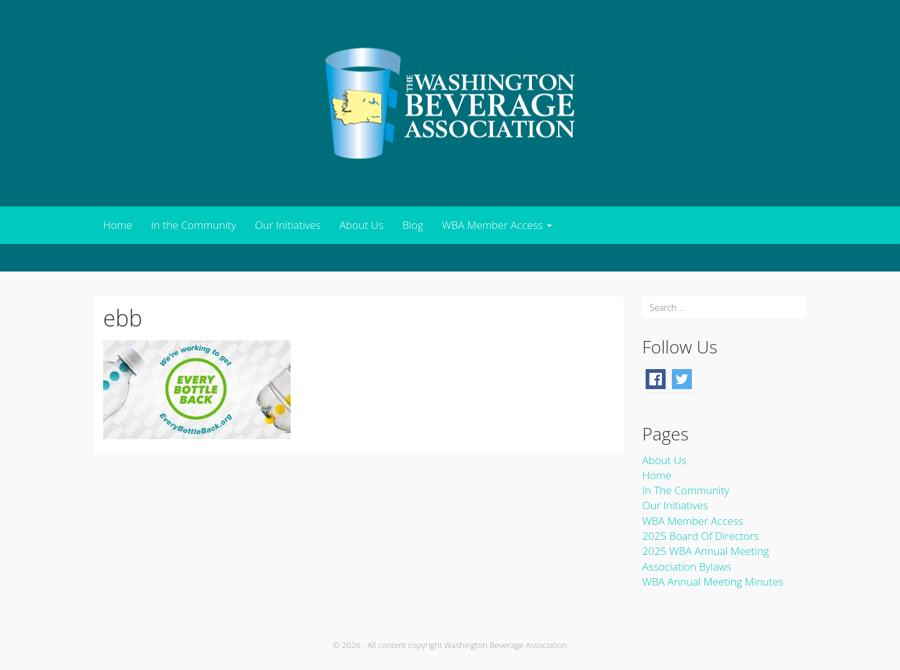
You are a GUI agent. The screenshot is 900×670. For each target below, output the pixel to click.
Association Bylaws (686, 566)
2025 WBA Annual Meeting (705, 551)
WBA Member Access (497, 225)
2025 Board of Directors (700, 536)
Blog (412, 225)
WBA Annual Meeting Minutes (713, 581)
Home (117, 225)
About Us (361, 225)
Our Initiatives (288, 225)
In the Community (193, 225)
